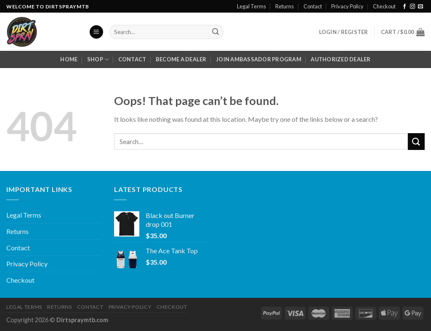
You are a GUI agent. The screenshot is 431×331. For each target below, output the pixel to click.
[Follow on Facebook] (404, 7)
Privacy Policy (347, 6)
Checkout (384, 6)
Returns (284, 6)
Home (68, 59)
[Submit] (215, 32)
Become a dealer (181, 59)
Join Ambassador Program (258, 59)
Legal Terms (251, 6)
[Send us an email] (420, 7)
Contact (312, 6)
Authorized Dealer (340, 59)
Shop (98, 59)
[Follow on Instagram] (412, 7)
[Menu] (96, 32)
